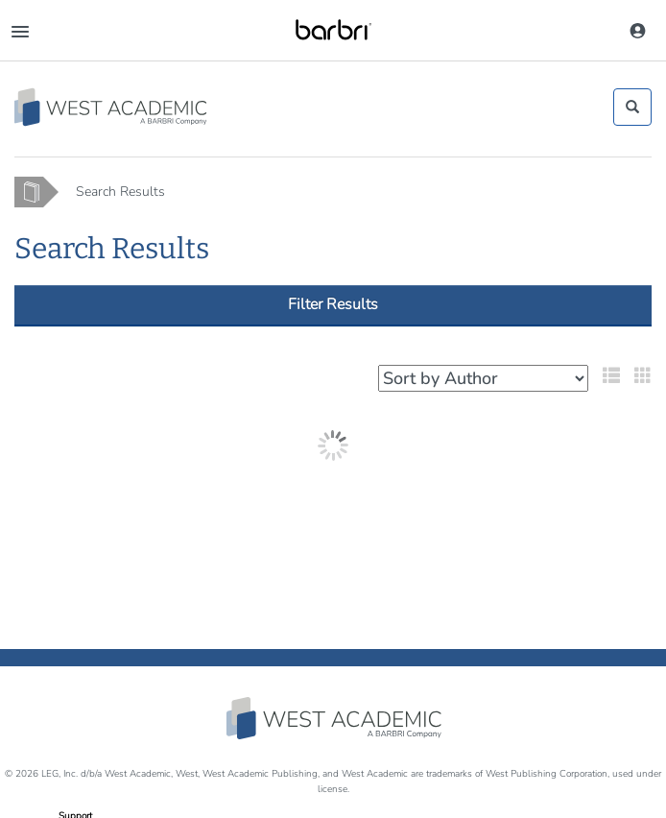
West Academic (336, 718)
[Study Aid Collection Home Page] (111, 107)
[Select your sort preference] (483, 378)
